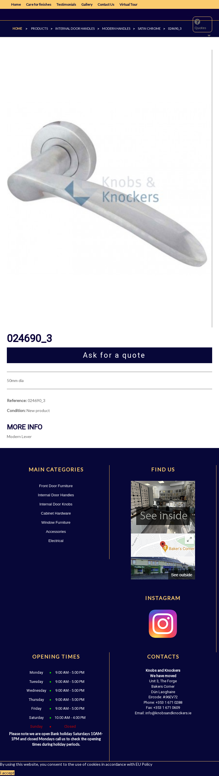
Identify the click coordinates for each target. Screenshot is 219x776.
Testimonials (66, 4)
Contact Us (106, 4)
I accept (7, 772)
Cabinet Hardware (56, 513)
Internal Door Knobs (55, 504)
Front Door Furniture (56, 486)
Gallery (86, 4)
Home (16, 4)
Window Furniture (55, 522)
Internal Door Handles (56, 495)
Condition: (16, 410)
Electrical (56, 541)
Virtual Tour (128, 4)
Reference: (17, 400)
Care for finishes (38, 4)
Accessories (56, 531)
